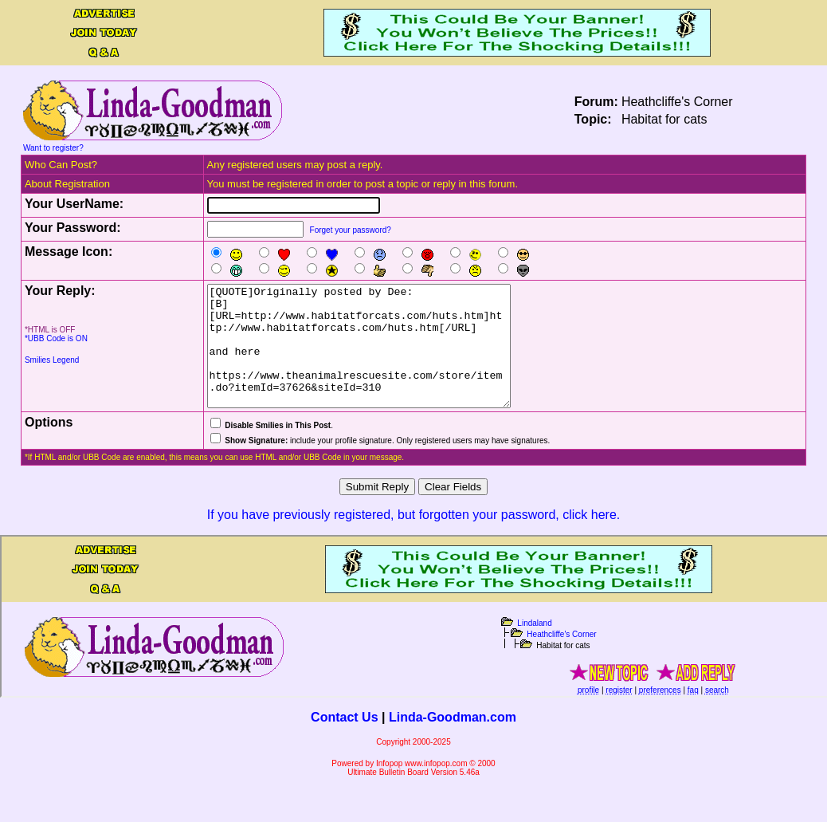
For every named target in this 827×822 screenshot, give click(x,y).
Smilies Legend (52, 360)
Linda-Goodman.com (452, 741)
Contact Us (344, 741)
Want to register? (53, 148)
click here (589, 538)
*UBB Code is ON (56, 338)
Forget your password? (350, 230)
